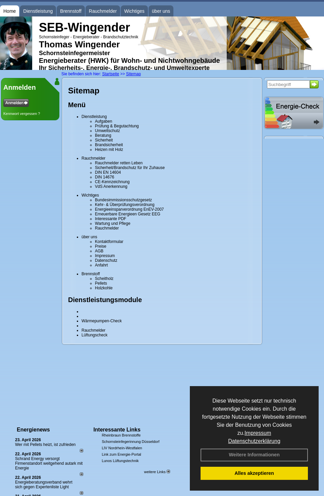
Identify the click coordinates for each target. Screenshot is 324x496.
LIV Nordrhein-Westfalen (122, 448)
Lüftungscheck (94, 335)
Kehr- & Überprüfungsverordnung (124, 204)
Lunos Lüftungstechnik (120, 461)
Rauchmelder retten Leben (119, 163)
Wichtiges (134, 11)
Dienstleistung (38, 11)
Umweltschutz (107, 130)
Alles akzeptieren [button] (254, 473)
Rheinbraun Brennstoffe (121, 435)
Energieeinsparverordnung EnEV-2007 (129, 209)
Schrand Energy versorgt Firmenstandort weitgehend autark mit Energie (49, 463)
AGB (99, 251)
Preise (100, 246)
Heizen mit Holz (109, 149)
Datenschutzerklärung (254, 441)
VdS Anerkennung (111, 186)
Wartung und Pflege (112, 223)
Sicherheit (104, 140)
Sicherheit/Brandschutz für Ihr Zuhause (130, 167)
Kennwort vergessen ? (21, 114)
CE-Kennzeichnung (112, 181)
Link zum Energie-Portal (121, 454)
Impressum (258, 433)
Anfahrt (101, 265)
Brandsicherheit (109, 144)
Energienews (33, 429)
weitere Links (157, 472)
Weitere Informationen (254, 454)
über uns (161, 11)
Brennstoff (71, 11)
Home (9, 11)
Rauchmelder (103, 11)
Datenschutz (106, 260)
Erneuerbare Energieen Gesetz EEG (127, 214)
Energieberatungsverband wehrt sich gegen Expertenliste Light (43, 484)
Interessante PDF (110, 218)
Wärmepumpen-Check (102, 321)
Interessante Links (117, 429)
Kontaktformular (109, 241)
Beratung (103, 135)
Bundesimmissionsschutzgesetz (123, 200)
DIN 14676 (104, 177)
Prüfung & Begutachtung (117, 126)
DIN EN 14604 (108, 172)
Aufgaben (103, 121)
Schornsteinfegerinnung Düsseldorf (130, 442)
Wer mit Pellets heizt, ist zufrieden (45, 444)
